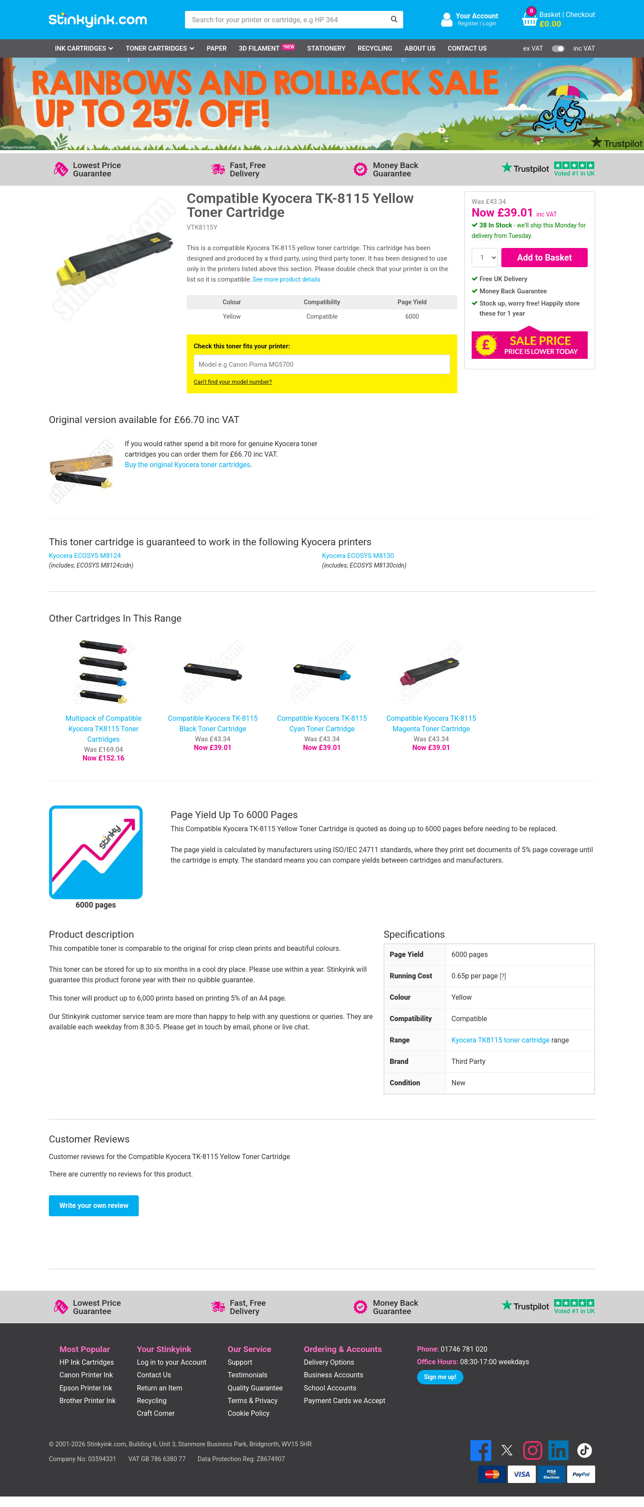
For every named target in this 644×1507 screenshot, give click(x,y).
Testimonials (247, 1375)
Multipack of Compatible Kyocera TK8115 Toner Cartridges (103, 728)
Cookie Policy (249, 1413)
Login (490, 23)
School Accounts (330, 1388)
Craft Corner (156, 1413)
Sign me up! (440, 1376)
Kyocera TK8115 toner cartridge (501, 1040)
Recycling (375, 48)
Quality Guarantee (255, 1388)
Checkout (580, 14)
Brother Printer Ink (87, 1401)
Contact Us (467, 48)
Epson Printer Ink (85, 1388)
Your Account (477, 16)
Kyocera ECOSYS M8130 (358, 556)
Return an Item (159, 1388)
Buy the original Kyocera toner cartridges (187, 465)
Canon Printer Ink (86, 1375)
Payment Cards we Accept (345, 1401)
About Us (419, 48)
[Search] (394, 19)
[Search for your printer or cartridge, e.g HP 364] (285, 19)
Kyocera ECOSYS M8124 (85, 556)
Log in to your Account (172, 1362)
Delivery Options (329, 1362)
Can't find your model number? (233, 381)
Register (468, 23)
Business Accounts (333, 1375)
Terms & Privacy (253, 1401)
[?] (503, 976)
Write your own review (93, 1205)
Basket (550, 14)
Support (240, 1362)
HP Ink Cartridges (86, 1362)
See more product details (286, 279)
